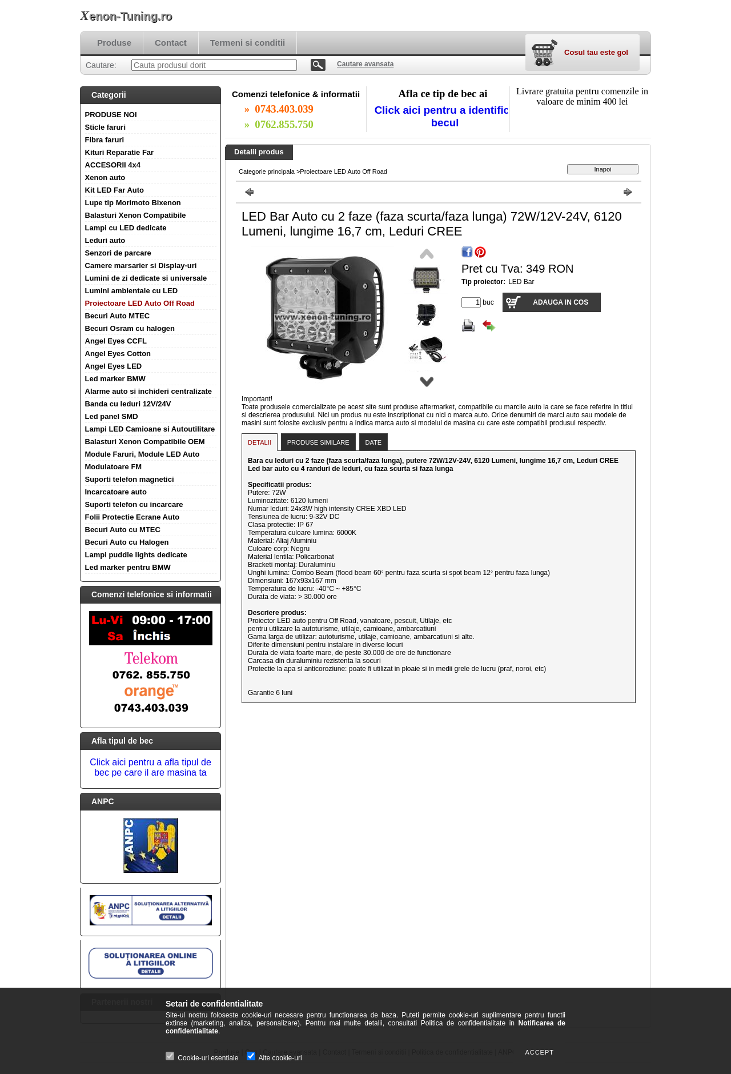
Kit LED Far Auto (114, 190)
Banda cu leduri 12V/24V (128, 404)
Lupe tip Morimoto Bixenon (133, 202)
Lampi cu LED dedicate (126, 227)
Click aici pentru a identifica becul (445, 116)
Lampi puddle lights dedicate (136, 554)
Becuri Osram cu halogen (130, 328)
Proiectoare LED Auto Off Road (140, 303)
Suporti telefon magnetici (129, 479)
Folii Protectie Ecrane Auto (132, 517)
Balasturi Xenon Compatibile (135, 215)
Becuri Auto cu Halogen (127, 542)
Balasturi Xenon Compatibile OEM (145, 441)
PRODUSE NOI (111, 114)
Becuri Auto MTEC (117, 316)
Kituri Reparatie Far (119, 152)
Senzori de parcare (118, 253)
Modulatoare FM (113, 466)
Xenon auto (105, 177)
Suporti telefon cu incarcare (134, 504)
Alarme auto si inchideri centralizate (148, 391)
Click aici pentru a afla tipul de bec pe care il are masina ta (150, 767)
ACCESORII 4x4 (113, 165)
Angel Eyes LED (113, 366)
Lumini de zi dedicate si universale (146, 278)
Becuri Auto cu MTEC (122, 529)
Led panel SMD (111, 416)
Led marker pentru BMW (128, 567)
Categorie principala (267, 171)
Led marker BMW (115, 378)
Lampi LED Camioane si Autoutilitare (150, 429)
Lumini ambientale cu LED (131, 290)
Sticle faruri (105, 127)
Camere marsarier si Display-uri (141, 265)
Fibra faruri (104, 139)
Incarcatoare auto (116, 492)
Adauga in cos (560, 302)
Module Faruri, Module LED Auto (142, 454)
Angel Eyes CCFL (116, 341)
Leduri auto (105, 240)
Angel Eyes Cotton (118, 353)
